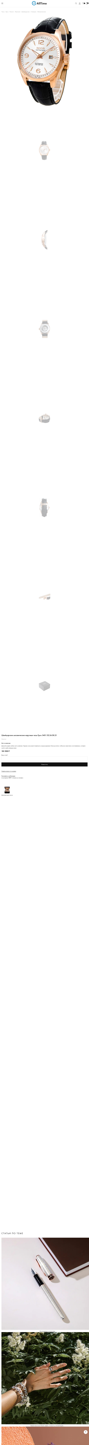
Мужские (17, 12)
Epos (7, 12)
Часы (2, 12)
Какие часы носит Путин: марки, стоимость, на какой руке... (47, 1425)
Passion (12, 12)
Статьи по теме (12, 1233)
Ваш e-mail (4, 755)
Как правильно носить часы (47, 1331)
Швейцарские (25, 12)
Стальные (33, 12)
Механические (41, 12)
